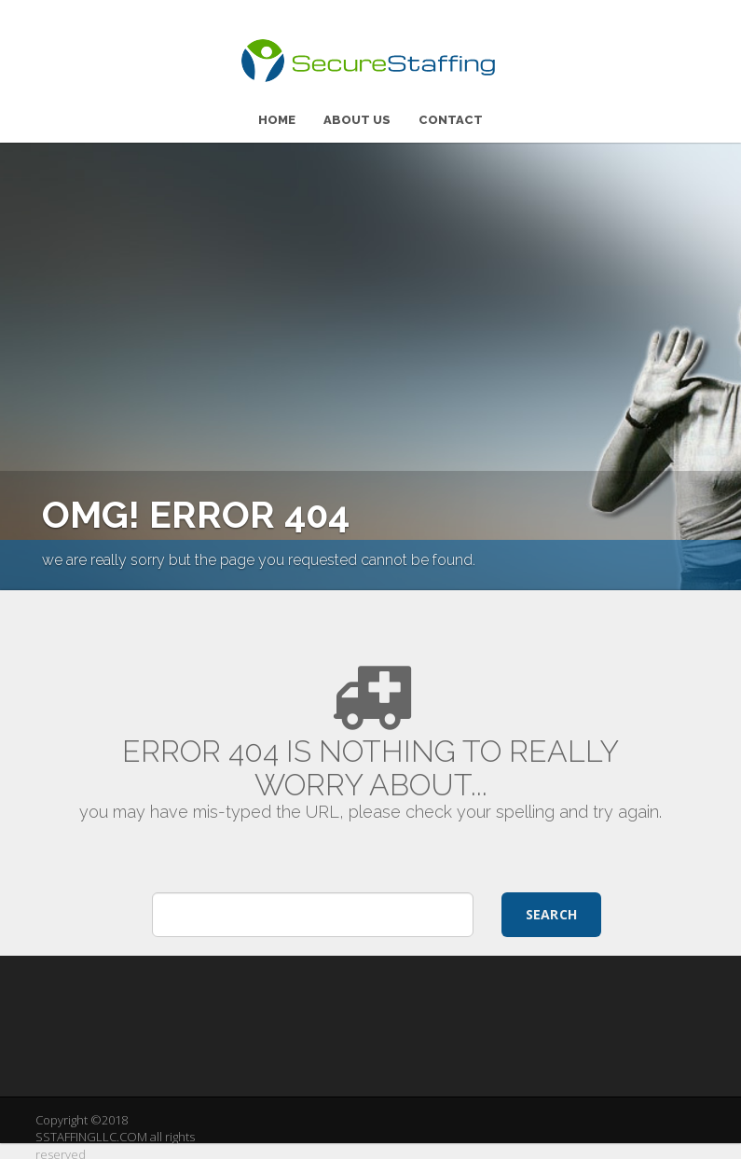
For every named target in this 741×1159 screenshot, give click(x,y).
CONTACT (451, 115)
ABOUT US (357, 115)
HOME (276, 115)
